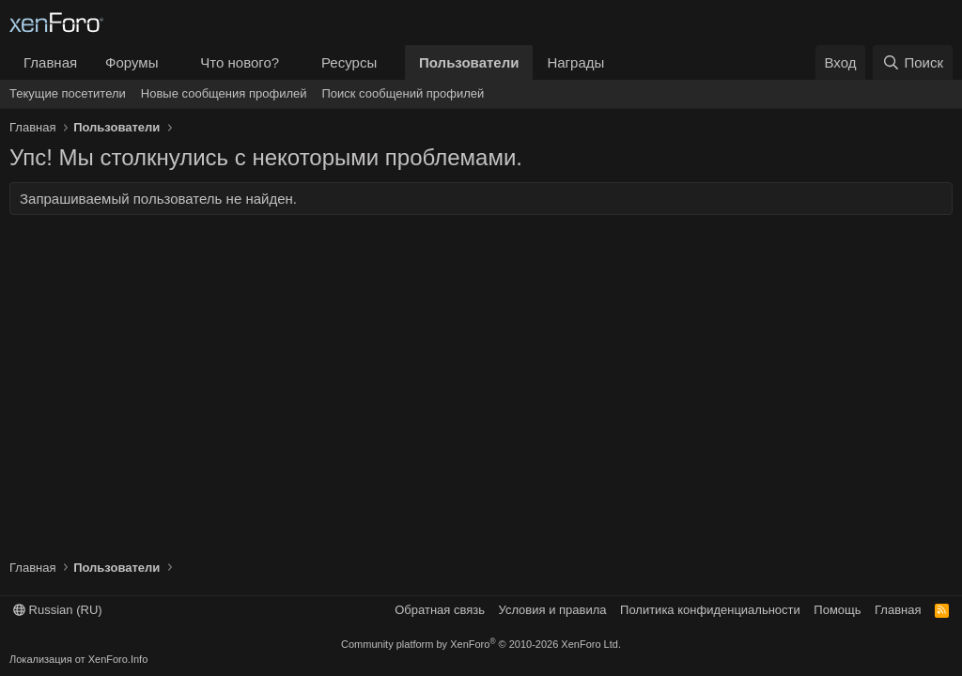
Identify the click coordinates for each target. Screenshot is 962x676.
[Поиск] (913, 62)
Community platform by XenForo (481, 644)
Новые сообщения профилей (224, 93)
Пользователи (469, 62)
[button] (173, 62)
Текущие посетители (67, 93)
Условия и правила (553, 610)
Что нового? (239, 62)
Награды (575, 62)
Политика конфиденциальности (710, 610)
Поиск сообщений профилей (402, 93)
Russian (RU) (57, 610)
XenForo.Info (118, 659)
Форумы (131, 62)
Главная (50, 62)
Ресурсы (349, 62)
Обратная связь (440, 610)
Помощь (837, 610)
